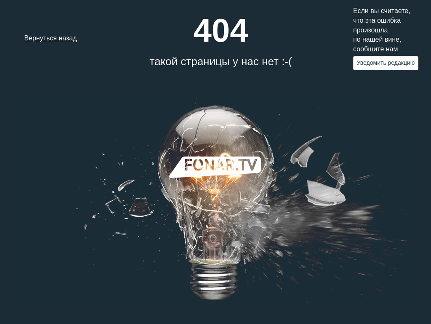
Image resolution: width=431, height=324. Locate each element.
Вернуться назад (50, 38)
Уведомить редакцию (386, 62)
